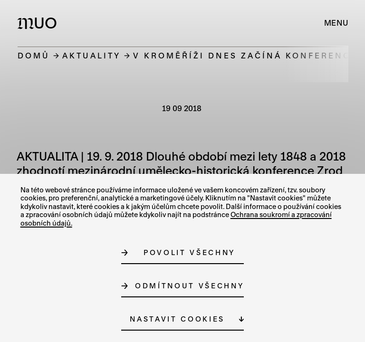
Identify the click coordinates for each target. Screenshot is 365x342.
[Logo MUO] (39, 22)
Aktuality (91, 55)
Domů (34, 55)
